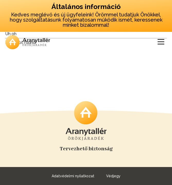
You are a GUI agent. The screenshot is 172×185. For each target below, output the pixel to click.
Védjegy (113, 176)
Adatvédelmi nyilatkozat (73, 176)
